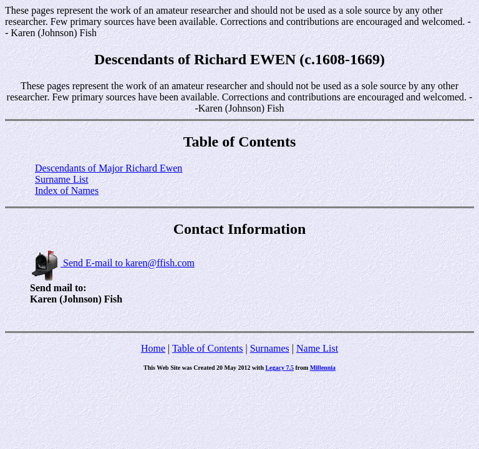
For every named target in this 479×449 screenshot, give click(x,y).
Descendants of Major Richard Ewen (108, 168)
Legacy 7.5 (279, 367)
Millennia (323, 367)
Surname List (62, 179)
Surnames (269, 348)
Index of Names (67, 190)
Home (153, 348)
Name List (317, 348)
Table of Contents (207, 348)
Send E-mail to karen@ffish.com (112, 263)
